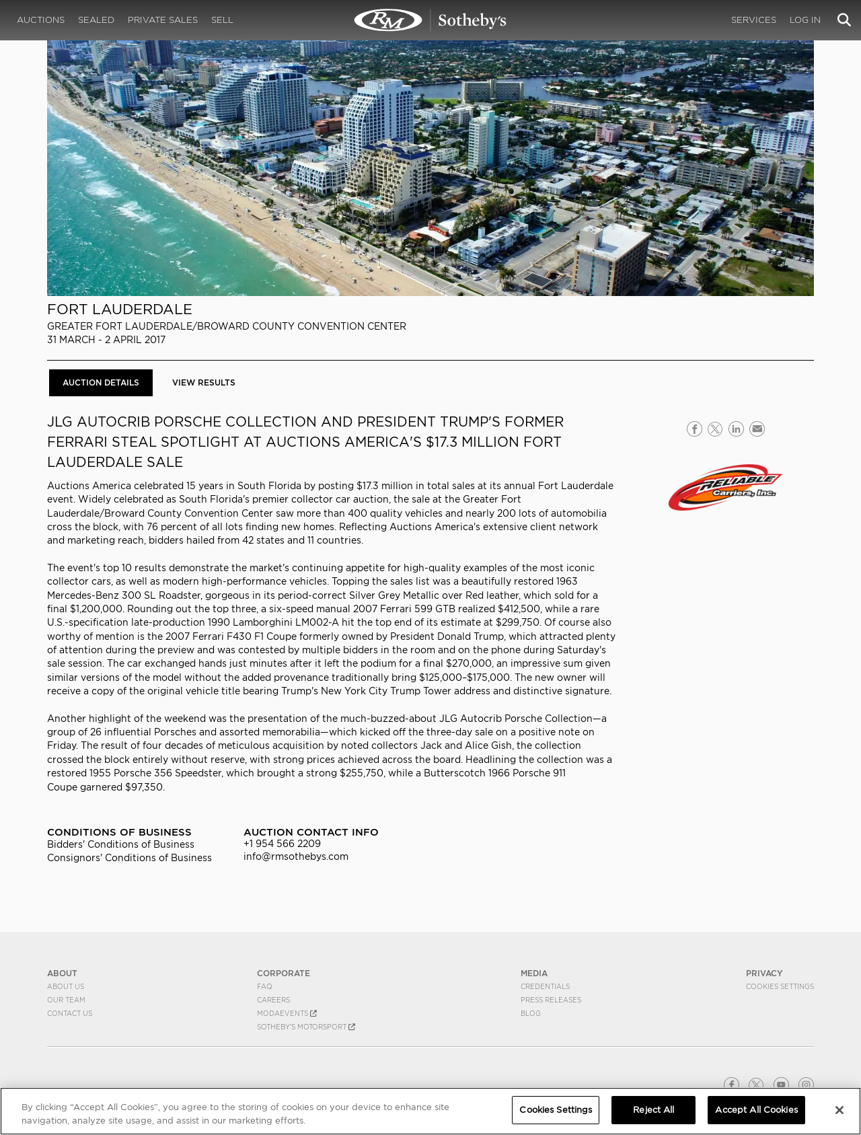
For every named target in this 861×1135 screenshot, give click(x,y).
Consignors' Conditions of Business (129, 857)
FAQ (264, 986)
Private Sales (163, 20)
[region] (430, 1111)
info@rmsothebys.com (296, 856)
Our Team (66, 1000)
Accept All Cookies (756, 1110)
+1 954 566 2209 (282, 843)
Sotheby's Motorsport (306, 1027)
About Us (65, 986)
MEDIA (534, 973)
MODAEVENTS (287, 1013)
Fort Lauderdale (119, 309)
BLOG (531, 1013)
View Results (203, 382)
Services (753, 20)
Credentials (545, 986)
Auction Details (101, 382)
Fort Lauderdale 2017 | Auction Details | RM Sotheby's (430, 20)
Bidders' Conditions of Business (120, 844)
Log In (805, 20)
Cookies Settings (780, 986)
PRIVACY (764, 973)
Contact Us (69, 1013)
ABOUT (62, 973)
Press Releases (551, 1000)
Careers (273, 1000)
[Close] (839, 1110)
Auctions (41, 20)
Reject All (653, 1110)
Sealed (96, 20)
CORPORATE (283, 973)
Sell (222, 20)
